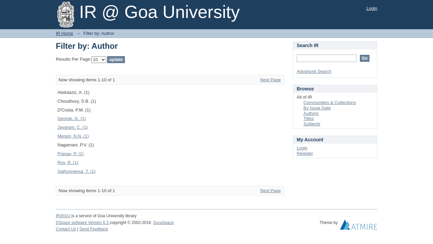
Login (371, 8)
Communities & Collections (329, 102)
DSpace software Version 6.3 (83, 222)
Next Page (270, 79)
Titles (308, 118)
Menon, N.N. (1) (73, 136)
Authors (311, 113)
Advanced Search (314, 71)
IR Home (64, 33)
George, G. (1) (72, 118)
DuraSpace (163, 222)
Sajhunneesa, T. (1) (77, 171)
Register (305, 153)
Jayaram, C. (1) (73, 127)
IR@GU (63, 216)
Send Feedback (93, 229)
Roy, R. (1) (68, 162)
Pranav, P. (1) (71, 153)
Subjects (311, 123)
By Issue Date (317, 107)
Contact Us (66, 229)
